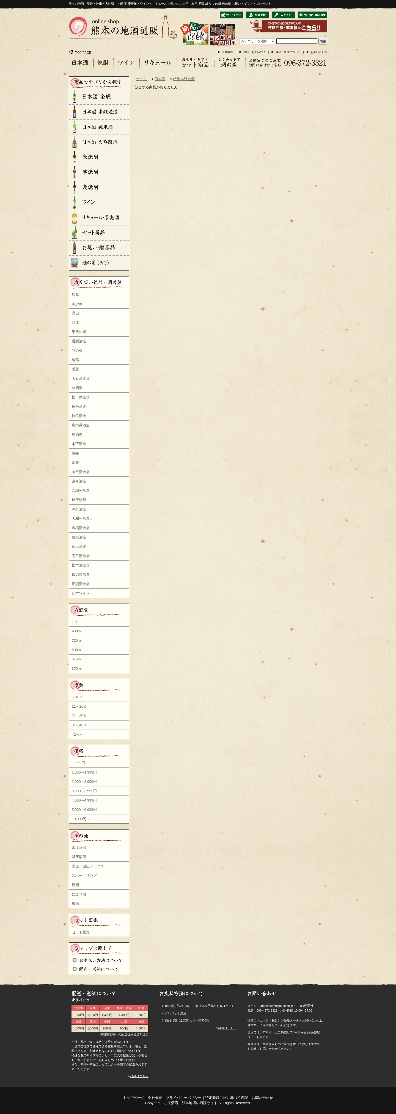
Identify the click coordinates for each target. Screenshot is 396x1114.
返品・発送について (288, 52)
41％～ (77, 734)
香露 (75, 369)
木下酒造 (79, 444)
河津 (75, 322)
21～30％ (79, 716)
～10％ (77, 697)
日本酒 (160, 79)
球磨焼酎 (79, 500)
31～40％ (79, 725)
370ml (76, 668)
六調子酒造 (81, 490)
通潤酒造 (79, 341)
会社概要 (227, 52)
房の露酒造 (81, 425)
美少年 (77, 304)
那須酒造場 (81, 584)
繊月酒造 (79, 481)
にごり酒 (79, 894)
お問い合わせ (319, 52)
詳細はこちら (139, 1076)
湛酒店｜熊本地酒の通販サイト (192, 1103)
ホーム (141, 79)
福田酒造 (79, 547)
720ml (76, 640)
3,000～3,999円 (84, 791)
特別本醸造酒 (184, 79)
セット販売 (81, 932)
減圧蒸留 (79, 857)
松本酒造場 (81, 565)
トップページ (133, 1098)
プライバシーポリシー (184, 1098)
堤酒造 (77, 434)
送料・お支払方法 (254, 52)
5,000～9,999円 (84, 810)
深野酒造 (79, 509)
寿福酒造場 (81, 528)
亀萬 (75, 360)
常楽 (75, 462)
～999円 (78, 763)
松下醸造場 (81, 397)
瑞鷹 (75, 294)
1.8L (75, 622)
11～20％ (79, 706)
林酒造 (77, 388)
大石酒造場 (81, 378)
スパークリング (84, 875)
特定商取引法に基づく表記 (226, 1098)
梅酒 (75, 903)
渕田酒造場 (81, 472)
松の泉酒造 (81, 575)
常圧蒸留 (79, 847)
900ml (76, 631)
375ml (76, 659)
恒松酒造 (79, 406)
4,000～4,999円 (84, 800)
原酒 (75, 885)
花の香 (77, 350)
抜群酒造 (79, 416)
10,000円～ (81, 819)
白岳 (75, 453)
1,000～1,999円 (84, 772)
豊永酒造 (79, 537)
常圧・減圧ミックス (88, 866)
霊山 (75, 313)
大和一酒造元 (82, 518)
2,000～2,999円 (84, 782)
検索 (323, 41)
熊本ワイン (81, 593)
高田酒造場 (81, 556)
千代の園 (79, 332)
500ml (76, 650)
